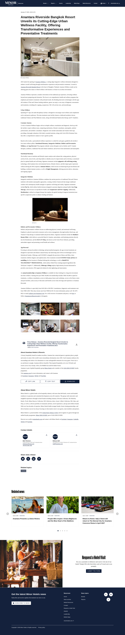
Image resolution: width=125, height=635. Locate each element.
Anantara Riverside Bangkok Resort (30, 87)
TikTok (36, 376)
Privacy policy (41, 627)
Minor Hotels (48, 368)
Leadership (68, 3)
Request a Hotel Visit (69, 608)
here (73, 294)
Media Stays (77, 3)
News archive (67, 599)
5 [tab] (66, 531)
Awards (60, 3)
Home (65, 596)
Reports (53, 3)
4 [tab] (64, 531)
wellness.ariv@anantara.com (36, 294)
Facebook (25, 376)
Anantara (23, 470)
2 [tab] (60, 531)
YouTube (43, 376)
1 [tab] (58, 531)
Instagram (31, 376)
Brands (45, 3)
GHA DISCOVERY (69, 368)
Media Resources (87, 3)
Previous (7, 515)
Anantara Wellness (41, 82)
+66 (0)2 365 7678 (27, 445)
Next (117, 515)
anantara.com (27, 373)
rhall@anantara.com (58, 444)
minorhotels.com (114, 3)
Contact (95, 3)
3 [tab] (62, 531)
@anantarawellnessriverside (32, 296)
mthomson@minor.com (28, 444)
